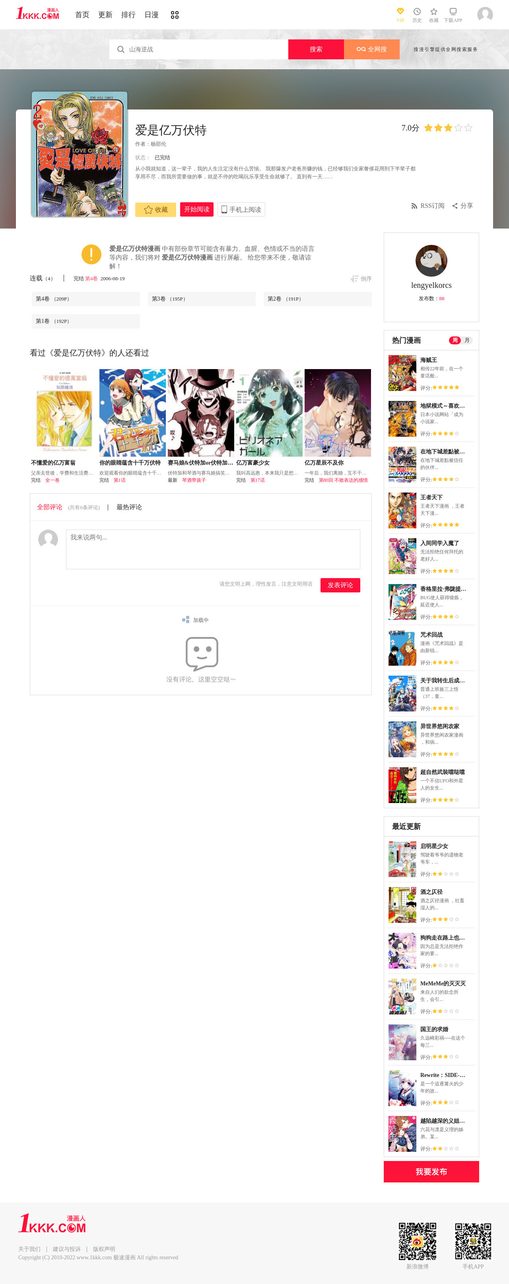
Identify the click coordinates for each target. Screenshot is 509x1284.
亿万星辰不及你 (324, 463)
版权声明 (104, 1249)
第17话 (258, 480)
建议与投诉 (67, 1249)
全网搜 (372, 49)
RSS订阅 (433, 205)
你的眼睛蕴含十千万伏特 (130, 463)
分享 (466, 205)
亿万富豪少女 (253, 463)
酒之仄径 (431, 892)
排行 (128, 15)
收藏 (156, 209)
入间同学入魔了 (439, 543)
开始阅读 (197, 209)
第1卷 (54, 321)
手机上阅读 (245, 209)
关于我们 (29, 1249)
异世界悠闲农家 (439, 726)
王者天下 (431, 497)
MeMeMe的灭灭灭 (443, 984)
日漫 (151, 15)
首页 (82, 15)
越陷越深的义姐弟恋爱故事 (453, 1121)
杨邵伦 (158, 144)
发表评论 (340, 585)
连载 (43, 278)
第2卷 (286, 299)
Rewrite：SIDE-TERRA (449, 1075)
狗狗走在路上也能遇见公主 (453, 938)
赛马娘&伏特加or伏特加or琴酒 (206, 463)
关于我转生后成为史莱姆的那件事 (462, 681)
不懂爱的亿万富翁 (53, 463)
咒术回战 (431, 635)
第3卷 (170, 299)
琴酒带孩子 (194, 480)
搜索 (316, 49)
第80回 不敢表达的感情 (343, 480)
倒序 (366, 279)
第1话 (120, 480)
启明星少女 (434, 846)
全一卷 (52, 480)
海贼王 (428, 360)
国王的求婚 (434, 1029)
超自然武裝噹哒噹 (442, 772)
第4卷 (92, 278)
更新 (105, 15)
